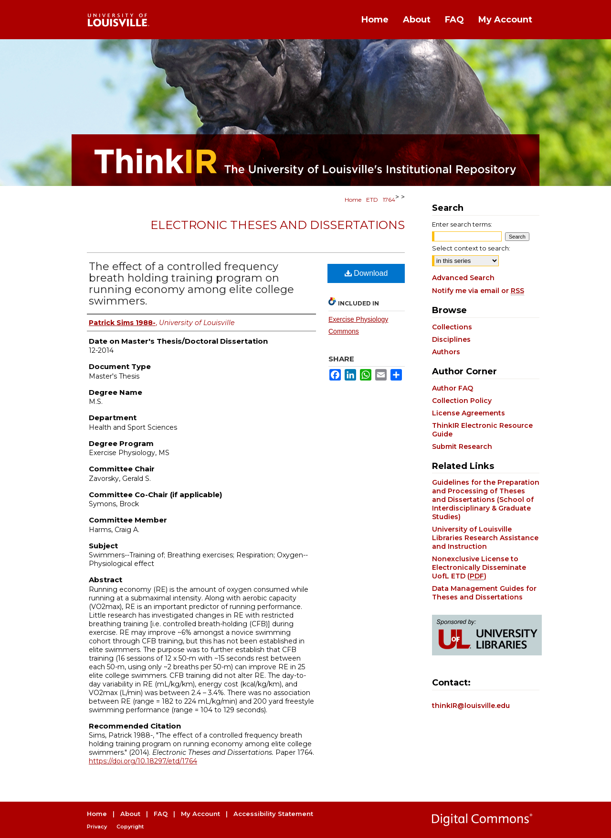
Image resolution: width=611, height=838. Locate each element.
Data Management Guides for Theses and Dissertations (484, 592)
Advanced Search (463, 277)
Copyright (130, 826)
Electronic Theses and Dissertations (277, 225)
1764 (389, 199)
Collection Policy (462, 400)
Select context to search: (471, 248)
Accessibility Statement (273, 813)
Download (366, 273)
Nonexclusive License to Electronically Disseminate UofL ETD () (479, 567)
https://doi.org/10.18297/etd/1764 (143, 761)
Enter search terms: (462, 224)
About (130, 813)
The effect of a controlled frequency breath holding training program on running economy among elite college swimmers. (191, 283)
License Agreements (468, 413)
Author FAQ (452, 388)
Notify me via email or (478, 290)
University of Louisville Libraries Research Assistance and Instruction (485, 538)
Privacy (97, 826)
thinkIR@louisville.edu (471, 705)
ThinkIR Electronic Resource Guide (482, 429)
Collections (452, 327)
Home (353, 199)
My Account (200, 813)
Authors (446, 352)
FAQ (161, 813)
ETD (372, 199)
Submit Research (462, 446)
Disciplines (451, 339)
